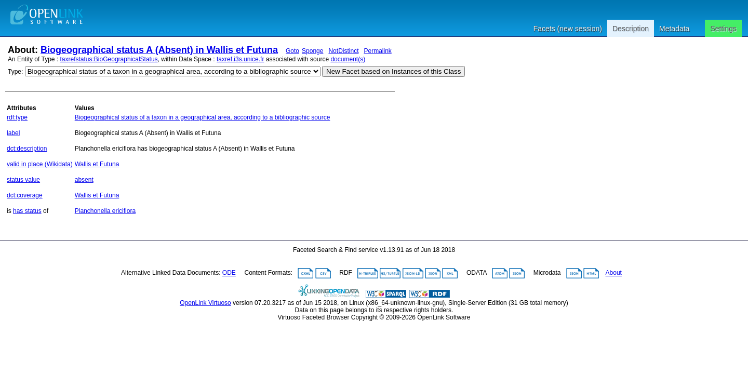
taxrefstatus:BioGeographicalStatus (109, 59)
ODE (229, 273)
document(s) (347, 59)
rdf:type (17, 117)
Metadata (674, 28)
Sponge (312, 51)
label (13, 133)
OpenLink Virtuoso (205, 302)
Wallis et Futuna (97, 164)
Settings (723, 28)
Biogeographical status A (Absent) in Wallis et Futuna (159, 50)
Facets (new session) (567, 28)
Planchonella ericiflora (105, 211)
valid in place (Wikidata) (40, 164)
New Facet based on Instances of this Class (393, 71)
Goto (292, 51)
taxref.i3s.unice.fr (240, 59)
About (614, 273)
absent (84, 179)
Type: (15, 71)
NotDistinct (343, 51)
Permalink (377, 51)
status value (23, 179)
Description (630, 28)
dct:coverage (25, 195)
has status (27, 211)
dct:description (27, 148)
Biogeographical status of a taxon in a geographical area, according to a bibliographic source (202, 117)
